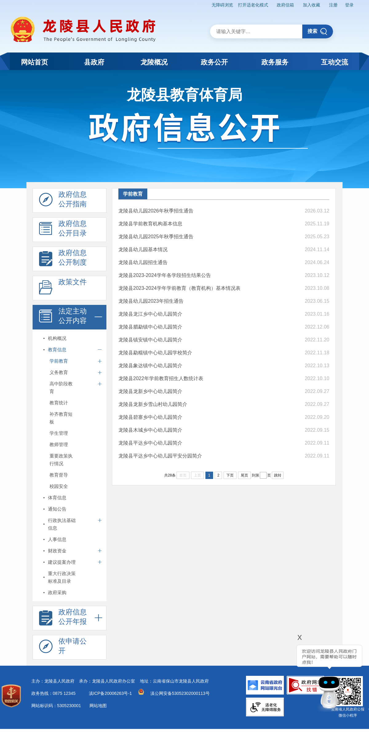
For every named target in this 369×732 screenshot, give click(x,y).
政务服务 (274, 62)
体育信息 (57, 497)
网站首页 (34, 62)
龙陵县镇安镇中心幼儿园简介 (150, 339)
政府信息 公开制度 (63, 259)
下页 (230, 475)
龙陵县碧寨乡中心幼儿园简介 (150, 417)
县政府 (94, 62)
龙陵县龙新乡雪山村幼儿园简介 (152, 404)
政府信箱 (285, 4)
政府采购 (57, 592)
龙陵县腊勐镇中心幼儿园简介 (150, 326)
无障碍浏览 (222, 4)
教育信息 (57, 349)
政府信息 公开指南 (63, 200)
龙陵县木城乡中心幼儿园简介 (150, 430)
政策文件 (63, 288)
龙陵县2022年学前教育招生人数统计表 (160, 378)
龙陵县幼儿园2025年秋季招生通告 (155, 236)
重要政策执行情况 (61, 459)
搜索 (317, 31)
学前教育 (59, 361)
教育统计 (59, 402)
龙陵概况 (154, 62)
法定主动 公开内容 (63, 317)
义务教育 (59, 372)
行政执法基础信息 (62, 524)
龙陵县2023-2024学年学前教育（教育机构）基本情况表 (179, 288)
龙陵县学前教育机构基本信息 (150, 223)
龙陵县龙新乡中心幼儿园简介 (150, 391)
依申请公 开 (63, 647)
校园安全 (59, 486)
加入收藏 (311, 4)
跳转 (277, 475)
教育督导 (59, 474)
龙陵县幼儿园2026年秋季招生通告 (155, 210)
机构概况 (57, 338)
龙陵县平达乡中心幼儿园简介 (150, 443)
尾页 (244, 475)
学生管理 (59, 433)
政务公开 (214, 62)
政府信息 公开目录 (63, 230)
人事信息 (57, 539)
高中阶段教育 (61, 387)
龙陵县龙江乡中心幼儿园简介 (150, 314)
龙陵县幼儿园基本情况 (143, 249)
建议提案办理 (62, 562)
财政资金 (57, 550)
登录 (349, 4)
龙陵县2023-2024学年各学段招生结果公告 (164, 275)
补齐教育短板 (61, 417)
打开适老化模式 (253, 4)
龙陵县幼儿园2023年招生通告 (151, 301)
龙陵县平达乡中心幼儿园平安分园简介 (160, 455)
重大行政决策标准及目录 (62, 577)
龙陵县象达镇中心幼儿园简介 (150, 365)
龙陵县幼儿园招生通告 (143, 262)
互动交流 (334, 62)
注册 (333, 4)
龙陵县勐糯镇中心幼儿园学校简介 (155, 352)
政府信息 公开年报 (63, 618)
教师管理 (59, 444)
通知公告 (57, 509)
